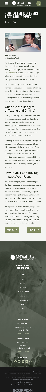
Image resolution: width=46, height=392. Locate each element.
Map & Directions (23, 333)
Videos (23, 309)
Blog (23, 304)
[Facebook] (15, 361)
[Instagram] (19, 361)
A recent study (10, 73)
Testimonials (23, 300)
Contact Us (23, 313)
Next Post (34, 230)
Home (23, 279)
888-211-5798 (23, 268)
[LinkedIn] (26, 361)
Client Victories (23, 296)
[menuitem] (13, 384)
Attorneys (22, 287)
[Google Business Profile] (23, 361)
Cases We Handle (23, 292)
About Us (23, 283)
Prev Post (12, 230)
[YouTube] (30, 361)
